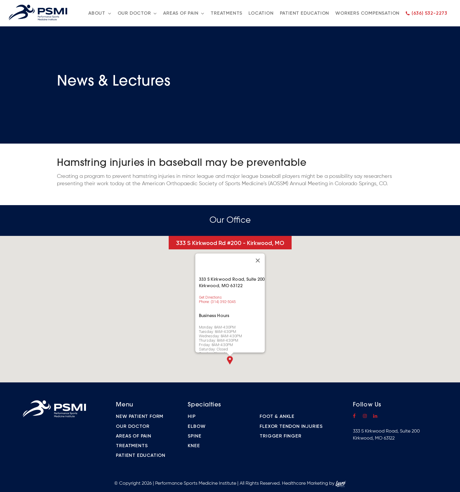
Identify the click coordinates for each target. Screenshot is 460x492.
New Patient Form (139, 416)
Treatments (132, 445)
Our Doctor (132, 426)
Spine (194, 436)
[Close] (258, 260)
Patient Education (140, 455)
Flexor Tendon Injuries (291, 426)
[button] (230, 360)
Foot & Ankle (277, 416)
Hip (191, 416)
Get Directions (210, 297)
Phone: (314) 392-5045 (217, 301)
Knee (194, 445)
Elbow (196, 426)
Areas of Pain (133, 436)
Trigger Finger (280, 436)
